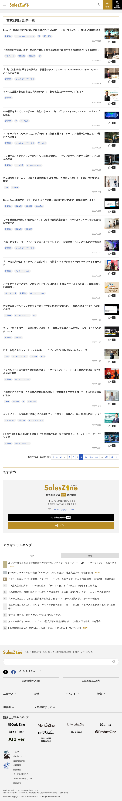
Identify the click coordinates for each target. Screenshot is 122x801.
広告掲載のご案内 (91, 680)
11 (91, 456)
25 (112, 456)
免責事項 (17, 765)
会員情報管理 (19, 761)
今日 (32, 556)
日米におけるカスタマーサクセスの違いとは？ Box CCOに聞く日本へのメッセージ (45, 350)
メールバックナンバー (61, 509)
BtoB (7, 356)
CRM (7, 401)
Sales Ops (39, 206)
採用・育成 (47, 36)
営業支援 (28, 229)
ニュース (10, 694)
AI (39, 36)
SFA (6, 187)
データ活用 (24, 121)
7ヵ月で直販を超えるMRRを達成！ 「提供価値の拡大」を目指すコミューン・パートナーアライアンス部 (52, 436)
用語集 (8, 707)
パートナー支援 (10, 293)
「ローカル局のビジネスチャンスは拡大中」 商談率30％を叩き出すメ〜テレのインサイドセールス (52, 263)
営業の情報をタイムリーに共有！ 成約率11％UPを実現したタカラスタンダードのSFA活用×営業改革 (51, 179)
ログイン (60, 525)
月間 (90, 556)
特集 (101, 694)
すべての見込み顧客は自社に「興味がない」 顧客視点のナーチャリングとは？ (43, 91)
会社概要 (17, 770)
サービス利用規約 (20, 774)
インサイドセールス (22, 271)
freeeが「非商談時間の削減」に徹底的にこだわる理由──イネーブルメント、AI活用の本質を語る (52, 30)
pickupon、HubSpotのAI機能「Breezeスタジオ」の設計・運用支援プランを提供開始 (50, 572)
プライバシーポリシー (22, 778)
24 (106, 456)
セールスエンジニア (34, 165)
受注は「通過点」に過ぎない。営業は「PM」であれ (34, 615)
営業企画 (28, 206)
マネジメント (10, 56)
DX (40, 56)
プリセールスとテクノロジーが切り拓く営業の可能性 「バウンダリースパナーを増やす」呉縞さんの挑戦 (52, 157)
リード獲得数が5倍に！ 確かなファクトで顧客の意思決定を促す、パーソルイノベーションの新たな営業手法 (52, 221)
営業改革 (32, 56)
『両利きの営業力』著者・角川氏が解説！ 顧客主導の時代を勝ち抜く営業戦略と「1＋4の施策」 (51, 50)
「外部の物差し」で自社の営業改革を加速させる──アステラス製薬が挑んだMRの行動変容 (53, 598)
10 (86, 456)
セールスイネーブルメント (24, 36)
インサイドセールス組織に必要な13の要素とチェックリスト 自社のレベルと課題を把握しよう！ (52, 414)
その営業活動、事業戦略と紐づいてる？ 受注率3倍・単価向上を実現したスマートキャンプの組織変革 (59, 592)
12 (96, 456)
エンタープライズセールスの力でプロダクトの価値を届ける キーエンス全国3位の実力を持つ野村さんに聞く (51, 135)
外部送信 (17, 783)
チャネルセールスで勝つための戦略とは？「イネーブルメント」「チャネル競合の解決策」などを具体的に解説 (52, 371)
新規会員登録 (60, 517)
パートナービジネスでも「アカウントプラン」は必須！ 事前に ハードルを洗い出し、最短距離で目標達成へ (51, 285)
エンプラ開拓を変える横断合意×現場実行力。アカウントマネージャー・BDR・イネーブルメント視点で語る (62, 563)
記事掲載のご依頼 (31, 680)
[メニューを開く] (5, 4)
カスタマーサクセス (19, 356)
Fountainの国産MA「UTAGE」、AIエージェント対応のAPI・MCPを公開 (44, 628)
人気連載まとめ (45, 707)
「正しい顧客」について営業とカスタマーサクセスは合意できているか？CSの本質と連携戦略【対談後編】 (62, 579)
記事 (38, 694)
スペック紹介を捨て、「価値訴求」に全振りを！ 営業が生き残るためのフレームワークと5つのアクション (52, 330)
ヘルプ (16, 752)
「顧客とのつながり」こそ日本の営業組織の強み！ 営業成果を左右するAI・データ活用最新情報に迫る (52, 394)
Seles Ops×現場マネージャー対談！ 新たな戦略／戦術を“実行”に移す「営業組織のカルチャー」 (51, 200)
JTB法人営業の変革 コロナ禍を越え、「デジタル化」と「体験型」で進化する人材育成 (52, 585)
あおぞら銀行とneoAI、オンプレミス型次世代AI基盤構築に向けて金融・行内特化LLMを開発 (54, 621)
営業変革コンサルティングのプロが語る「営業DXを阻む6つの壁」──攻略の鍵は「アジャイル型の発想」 (51, 308)
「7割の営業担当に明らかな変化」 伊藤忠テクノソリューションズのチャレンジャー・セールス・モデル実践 (50, 71)
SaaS (42, 356)
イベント (73, 694)
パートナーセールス (37, 293)
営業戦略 (8, 36)
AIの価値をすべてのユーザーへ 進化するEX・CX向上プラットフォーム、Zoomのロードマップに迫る (51, 113)
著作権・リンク (20, 756)
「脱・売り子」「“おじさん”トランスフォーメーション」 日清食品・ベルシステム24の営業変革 (52, 242)
